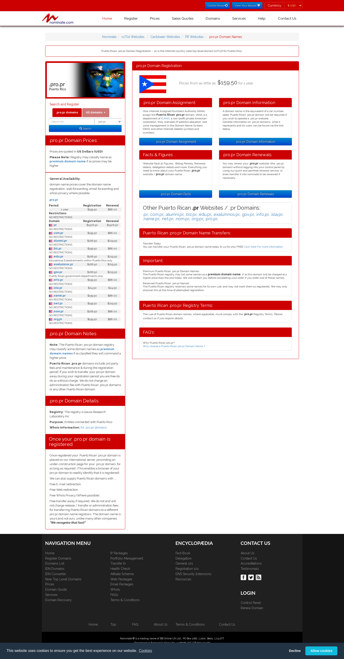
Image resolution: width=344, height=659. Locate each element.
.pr (54, 225)
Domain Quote (56, 589)
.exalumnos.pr (62, 264)
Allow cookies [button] (321, 651)
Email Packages (121, 584)
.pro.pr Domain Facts (175, 194)
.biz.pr (56, 248)
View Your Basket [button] (247, 5)
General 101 (184, 563)
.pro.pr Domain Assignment (175, 141)
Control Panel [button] (217, 5)
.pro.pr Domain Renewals (255, 194)
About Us (247, 553)
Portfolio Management (126, 558)
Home (107, 18)
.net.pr (57, 303)
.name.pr (59, 295)
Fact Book (183, 553)
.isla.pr (57, 287)
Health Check (120, 569)
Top (113, 624)
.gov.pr (57, 272)
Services (239, 18)
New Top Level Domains (63, 579)
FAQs (114, 595)
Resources (183, 579)
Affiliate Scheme (122, 574)
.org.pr (57, 319)
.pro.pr (53, 199)
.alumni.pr (59, 240)
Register (131, 18)
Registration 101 (187, 569)
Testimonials (250, 569)
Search (85, 128)
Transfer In (118, 563)
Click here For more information (263, 246)
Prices (155, 18)
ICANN (165, 118)
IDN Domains (54, 569)
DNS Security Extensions (193, 574)
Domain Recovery (58, 600)
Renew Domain (252, 608)
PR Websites (194, 37)
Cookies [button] (145, 651)
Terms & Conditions (125, 600)
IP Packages (119, 553)
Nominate (109, 37)
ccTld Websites (132, 37)
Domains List (54, 563)
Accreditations (251, 563)
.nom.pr (58, 311)
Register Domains (58, 558)
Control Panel (251, 603)
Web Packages (121, 579)
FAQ (135, 624)
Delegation (184, 558)
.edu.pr (57, 256)
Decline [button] (295, 651)
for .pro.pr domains (94, 427)
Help (262, 18)
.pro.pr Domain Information (255, 141)
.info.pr (57, 279)
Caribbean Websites (165, 37)
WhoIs (115, 589)
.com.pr (57, 233)
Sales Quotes (182, 18)
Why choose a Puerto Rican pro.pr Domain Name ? (174, 346)
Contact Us (287, 18)
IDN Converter (55, 574)
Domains (213, 18)
